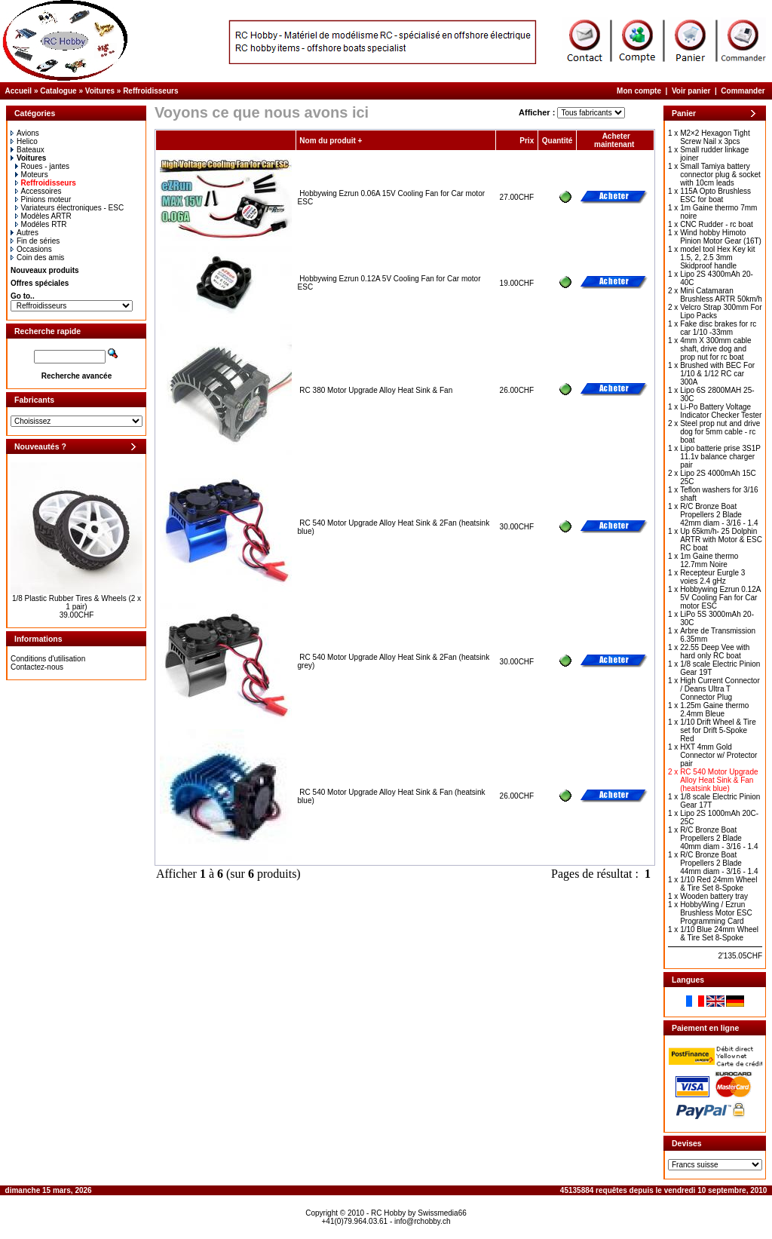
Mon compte (639, 91)
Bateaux (27, 150)
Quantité (557, 140)
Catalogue (58, 91)
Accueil (18, 91)
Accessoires (38, 191)
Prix (526, 140)
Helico (24, 141)
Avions (25, 133)
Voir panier (691, 91)
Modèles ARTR (43, 216)
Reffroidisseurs (150, 91)
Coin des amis (37, 257)
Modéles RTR (41, 224)
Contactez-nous (37, 667)
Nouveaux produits (45, 270)
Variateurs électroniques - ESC (69, 208)
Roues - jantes (42, 166)
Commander (742, 91)
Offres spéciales (40, 283)
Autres (24, 232)
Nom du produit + (330, 140)
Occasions (31, 249)
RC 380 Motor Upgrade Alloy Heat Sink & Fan (375, 390)
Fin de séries (35, 241)
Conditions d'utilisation (48, 659)
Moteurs (31, 174)
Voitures (100, 91)
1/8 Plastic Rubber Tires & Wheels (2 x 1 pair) (76, 602)
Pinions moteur (43, 199)
